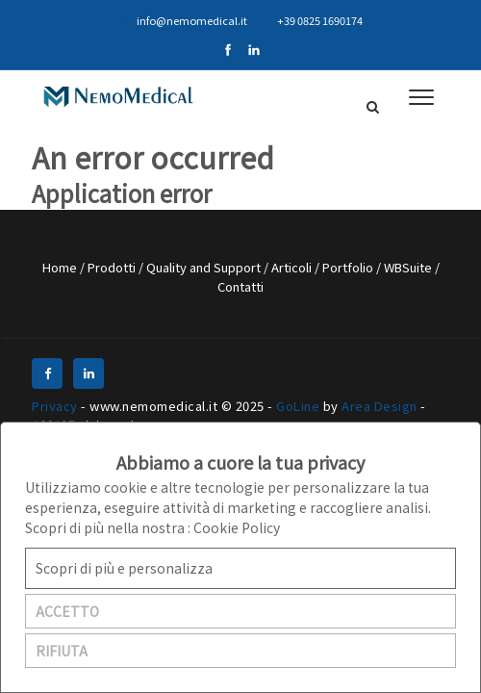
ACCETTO (67, 611)
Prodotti (113, 267)
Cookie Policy (236, 527)
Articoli (293, 267)
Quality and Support (205, 267)
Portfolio (349, 267)
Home (61, 267)
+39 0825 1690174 (312, 20)
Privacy (55, 406)
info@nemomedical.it (183, 20)
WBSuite (409, 267)
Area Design (380, 406)
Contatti (240, 286)
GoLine (297, 406)
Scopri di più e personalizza (124, 568)
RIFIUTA (62, 650)
